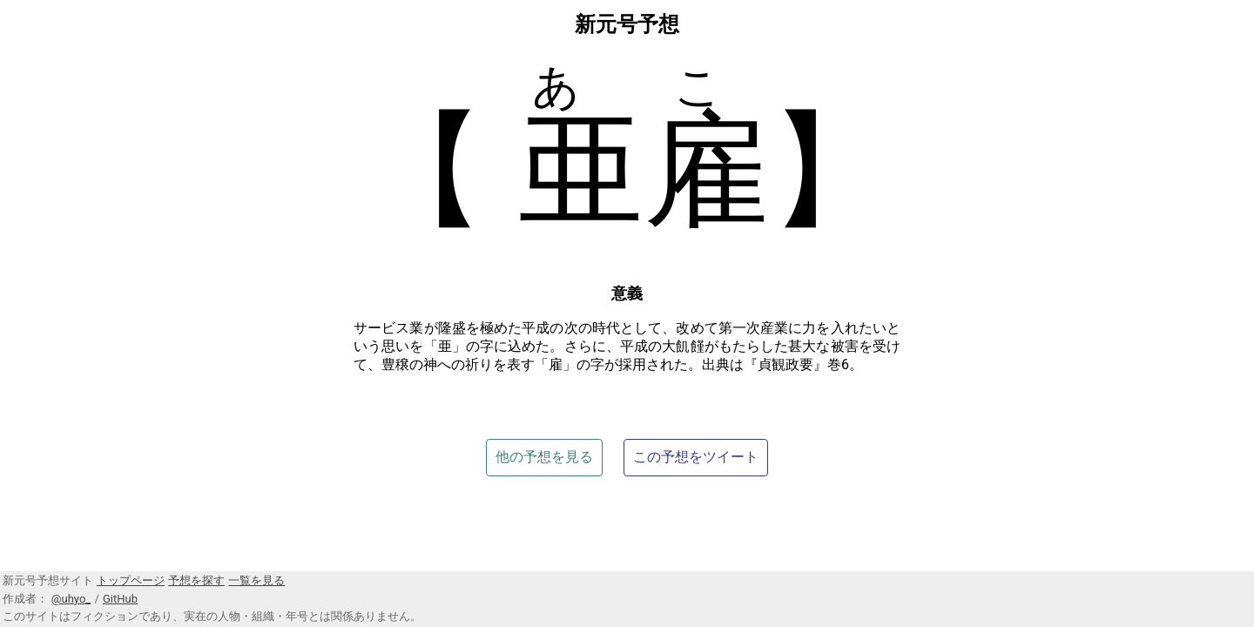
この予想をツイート (695, 456)
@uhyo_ (71, 598)
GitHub (120, 598)
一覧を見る (256, 580)
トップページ (131, 580)
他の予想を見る (544, 456)
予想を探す (196, 580)
